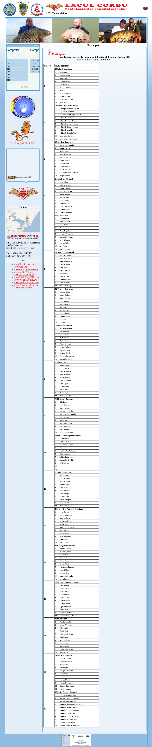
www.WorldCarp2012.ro (25, 280)
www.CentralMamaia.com (26, 269)
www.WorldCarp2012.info (26, 282)
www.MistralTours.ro (24, 274)
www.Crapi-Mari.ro (23, 287)
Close (36, 46)
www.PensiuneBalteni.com (26, 285)
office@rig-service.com (24, 248)
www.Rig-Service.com (24, 264)
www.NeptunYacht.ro (24, 272)
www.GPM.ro (20, 267)
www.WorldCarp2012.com (26, 277)
